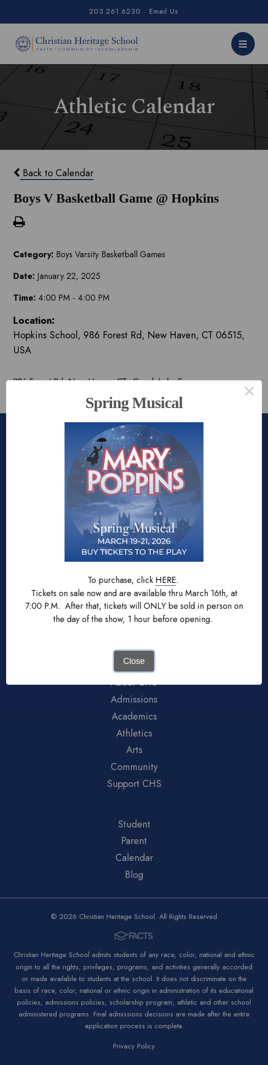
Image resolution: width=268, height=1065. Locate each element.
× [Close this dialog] (249, 393)
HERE (165, 580)
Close (134, 661)
